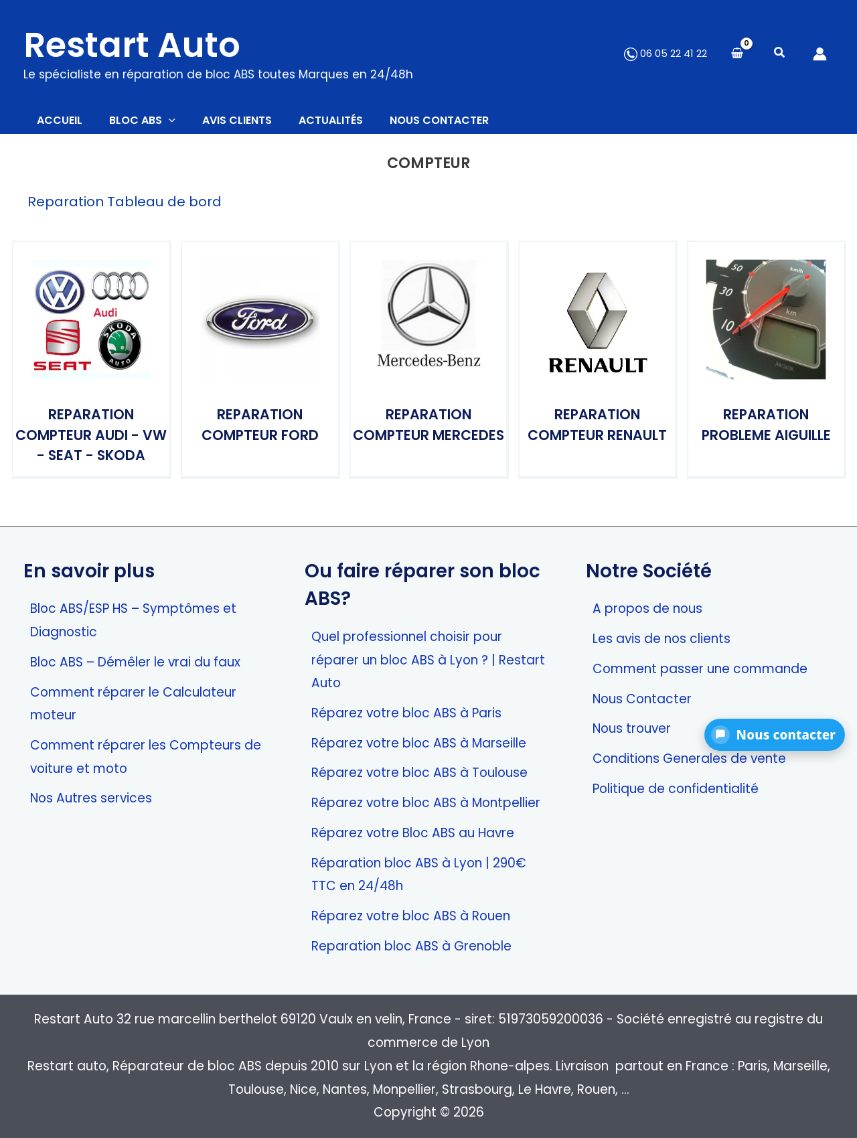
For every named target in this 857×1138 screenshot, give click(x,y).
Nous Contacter (642, 699)
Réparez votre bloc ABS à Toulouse (419, 773)
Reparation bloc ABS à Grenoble (411, 946)
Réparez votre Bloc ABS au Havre (412, 833)
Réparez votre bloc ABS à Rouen (410, 916)
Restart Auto (131, 45)
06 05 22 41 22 (665, 53)
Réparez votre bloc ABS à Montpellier (425, 803)
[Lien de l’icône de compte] (820, 54)
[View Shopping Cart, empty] (737, 54)
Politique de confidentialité (676, 789)
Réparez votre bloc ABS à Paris (406, 713)
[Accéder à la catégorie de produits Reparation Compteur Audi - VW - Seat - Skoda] (91, 365)
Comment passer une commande (700, 669)
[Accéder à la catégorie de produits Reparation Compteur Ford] (259, 365)
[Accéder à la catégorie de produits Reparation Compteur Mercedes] (428, 365)
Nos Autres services (91, 799)
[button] (780, 54)
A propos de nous (647, 609)
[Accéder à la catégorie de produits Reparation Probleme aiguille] (766, 365)
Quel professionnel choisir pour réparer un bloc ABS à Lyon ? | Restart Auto (428, 660)
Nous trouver (632, 729)
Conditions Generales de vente (689, 759)
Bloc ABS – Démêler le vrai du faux (135, 662)
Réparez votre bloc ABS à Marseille (418, 743)
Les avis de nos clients (661, 639)
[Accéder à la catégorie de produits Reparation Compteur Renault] (597, 365)
